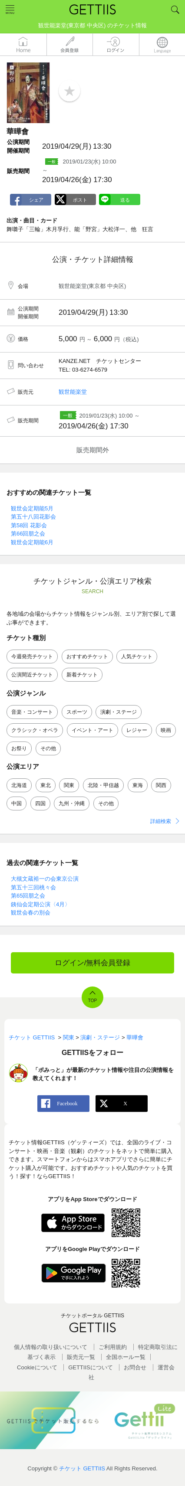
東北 (45, 785)
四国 (40, 803)
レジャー (136, 730)
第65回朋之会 (28, 895)
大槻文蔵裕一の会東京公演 (45, 878)
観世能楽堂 (73, 392)
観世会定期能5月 (32, 508)
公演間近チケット (32, 675)
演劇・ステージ (118, 712)
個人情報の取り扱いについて (50, 1347)
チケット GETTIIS (82, 1468)
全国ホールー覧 (125, 1357)
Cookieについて (37, 1367)
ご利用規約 (113, 1347)
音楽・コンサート (32, 712)
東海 (137, 785)
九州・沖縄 (72, 803)
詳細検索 (160, 821)
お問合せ (135, 1367)
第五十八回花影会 (33, 516)
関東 (69, 785)
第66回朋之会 (28, 533)
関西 (161, 785)
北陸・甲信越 (103, 785)
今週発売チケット (32, 656)
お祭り (19, 748)
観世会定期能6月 (32, 542)
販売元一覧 (81, 1357)
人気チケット (136, 656)
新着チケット (82, 675)
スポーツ (76, 712)
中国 (16, 803)
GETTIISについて (90, 1367)
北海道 (19, 785)
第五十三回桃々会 (33, 887)
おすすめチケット (87, 656)
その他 (48, 748)
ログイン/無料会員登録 (93, 963)
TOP (92, 1000)
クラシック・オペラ (34, 730)
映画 (166, 730)
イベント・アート (92, 730)
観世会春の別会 (30, 912)
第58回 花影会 (29, 525)
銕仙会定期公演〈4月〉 (40, 904)
